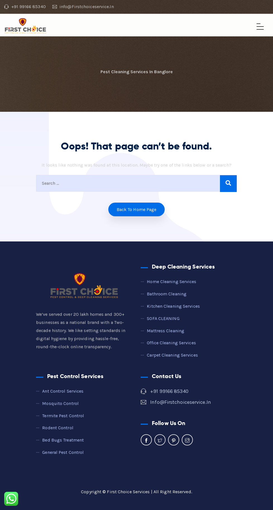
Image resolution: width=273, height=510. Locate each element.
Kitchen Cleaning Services (173, 306)
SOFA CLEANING (163, 318)
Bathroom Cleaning (166, 293)
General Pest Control (63, 452)
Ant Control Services (62, 391)
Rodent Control (57, 427)
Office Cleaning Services (171, 342)
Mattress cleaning (165, 330)
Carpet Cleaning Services (172, 355)
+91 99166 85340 (169, 391)
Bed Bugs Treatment (63, 440)
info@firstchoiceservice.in (180, 402)
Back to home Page (137, 209)
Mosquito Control (60, 403)
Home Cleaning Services (171, 281)
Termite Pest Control (63, 415)
